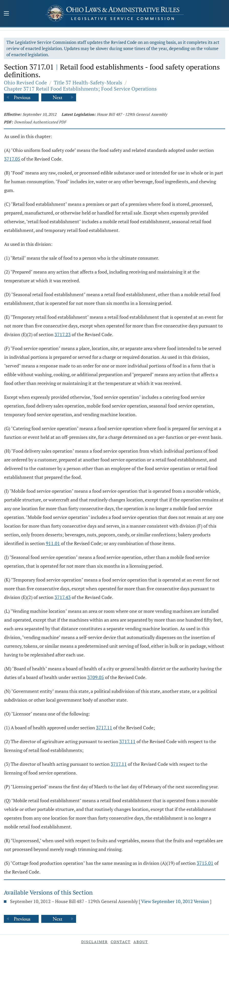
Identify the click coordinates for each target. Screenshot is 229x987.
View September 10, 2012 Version (175, 901)
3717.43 (63, 597)
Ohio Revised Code (25, 82)
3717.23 (63, 334)
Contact (121, 941)
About (140, 941)
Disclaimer (94, 941)
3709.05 (95, 677)
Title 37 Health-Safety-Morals (88, 82)
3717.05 (12, 159)
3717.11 (104, 727)
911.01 (53, 543)
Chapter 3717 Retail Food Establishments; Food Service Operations (80, 88)
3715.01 (205, 863)
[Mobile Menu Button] (6, 13)
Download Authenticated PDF (40, 121)
